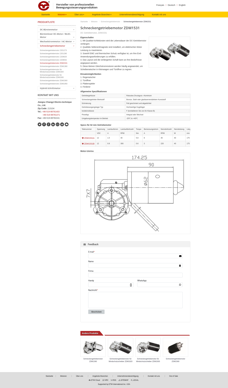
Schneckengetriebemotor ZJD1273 (53, 50)
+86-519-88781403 (51, 111)
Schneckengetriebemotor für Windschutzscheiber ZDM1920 (120, 360)
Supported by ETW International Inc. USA (114, 384)
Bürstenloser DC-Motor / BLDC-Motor (57, 35)
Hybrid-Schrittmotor (57, 88)
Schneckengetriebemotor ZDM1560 (175, 360)
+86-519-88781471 (51, 115)
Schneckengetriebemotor (110, 22)
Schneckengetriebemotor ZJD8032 (53, 60)
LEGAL (135, 380)
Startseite (84, 22)
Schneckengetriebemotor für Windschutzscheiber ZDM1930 (148, 360)
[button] (62, 14)
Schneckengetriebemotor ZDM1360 (93, 360)
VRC (105, 380)
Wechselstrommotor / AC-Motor (57, 41)
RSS (113, 380)
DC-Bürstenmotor (57, 29)
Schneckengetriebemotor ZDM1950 (53, 84)
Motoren (94, 22)
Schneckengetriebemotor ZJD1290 (53, 54)
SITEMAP (123, 380)
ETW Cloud (94, 380)
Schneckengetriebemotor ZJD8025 (53, 57)
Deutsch (171, 5)
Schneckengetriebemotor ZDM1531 (53, 63)
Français (160, 5)
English (182, 5)
